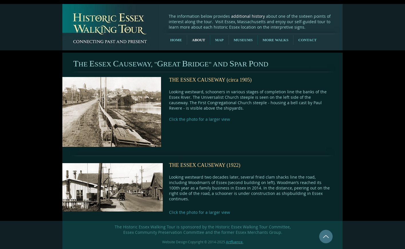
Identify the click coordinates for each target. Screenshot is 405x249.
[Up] (326, 236)
